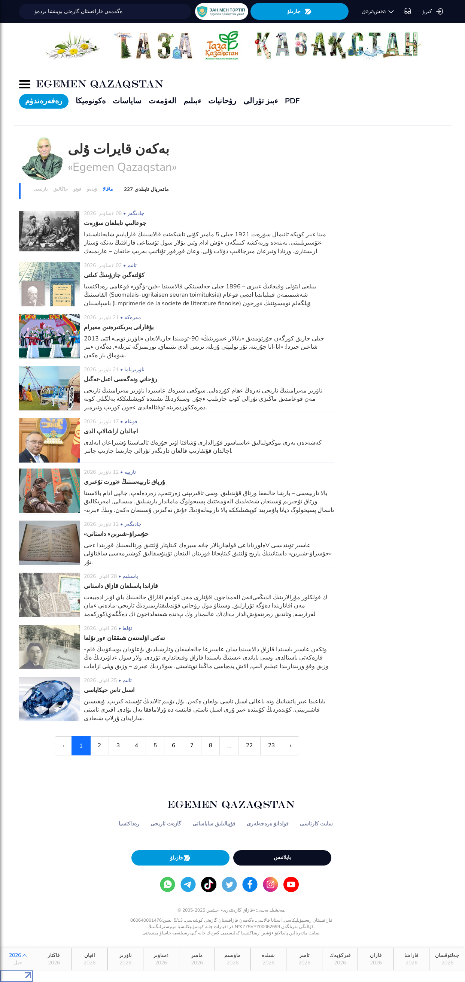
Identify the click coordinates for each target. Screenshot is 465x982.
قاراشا (412, 959)
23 (272, 745)
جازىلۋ (299, 11)
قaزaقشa (378, 11)
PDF (292, 101)
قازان (376, 959)
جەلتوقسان (447, 959)
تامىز (304, 959)
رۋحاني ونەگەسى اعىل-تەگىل (120, 379)
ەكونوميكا (91, 101)
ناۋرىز (126, 959)
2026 (18, 959)
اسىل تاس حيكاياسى (109, 690)
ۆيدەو (92, 189)
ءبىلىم (192, 101)
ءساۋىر (161, 959)
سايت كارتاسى (316, 823)
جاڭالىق (60, 189)
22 (250, 745)
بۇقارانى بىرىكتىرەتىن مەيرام (119, 327)
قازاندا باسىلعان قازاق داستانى (121, 586)
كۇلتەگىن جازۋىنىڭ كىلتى (114, 275)
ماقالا (108, 189)
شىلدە (269, 959)
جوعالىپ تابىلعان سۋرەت (115, 223)
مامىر (197, 959)
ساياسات (127, 101)
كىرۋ (432, 11)
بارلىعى (41, 189)
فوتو (77, 189)
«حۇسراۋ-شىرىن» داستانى (116, 534)
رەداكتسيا (129, 823)
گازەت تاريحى (166, 823)
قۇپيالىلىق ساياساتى (213, 823)
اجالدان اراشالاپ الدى (111, 431)
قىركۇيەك (340, 959)
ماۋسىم (233, 959)
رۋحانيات (222, 101)
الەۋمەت (162, 101)
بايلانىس (282, 857)
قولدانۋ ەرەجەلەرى (268, 823)
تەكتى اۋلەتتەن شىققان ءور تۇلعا (124, 638)
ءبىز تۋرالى (260, 101)
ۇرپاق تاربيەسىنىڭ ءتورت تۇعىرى (124, 482)
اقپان (90, 959)
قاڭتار (54, 959)
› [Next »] (291, 745)
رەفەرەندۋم (44, 101)
